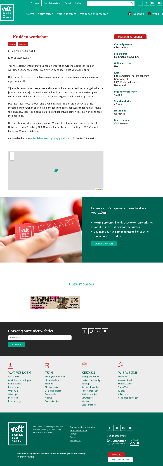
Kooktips (86, 383)
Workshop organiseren (93, 13)
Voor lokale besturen (52, 3)
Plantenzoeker (52, 387)
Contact (78, 3)
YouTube (159, 3)
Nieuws (29, 13)
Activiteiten (45, 13)
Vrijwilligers (13, 394)
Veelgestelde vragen (128, 397)
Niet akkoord (120, 459)
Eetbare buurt (15, 387)
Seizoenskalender (90, 387)
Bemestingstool (53, 390)
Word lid (157, 13)
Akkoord (116, 454)
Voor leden (35, 3)
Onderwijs (13, 390)
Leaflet (99, 189)
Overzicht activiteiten (130, 36)
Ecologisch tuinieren (55, 376)
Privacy (73, 433)
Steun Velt (123, 387)
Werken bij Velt (125, 380)
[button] (56, 171)
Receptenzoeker (90, 390)
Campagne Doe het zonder (82, 427)
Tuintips (49, 383)
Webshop (138, 13)
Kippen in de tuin (53, 380)
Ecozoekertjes (15, 401)
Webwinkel (75, 440)
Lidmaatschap (125, 383)
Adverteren (123, 394)
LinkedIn (152, 3)
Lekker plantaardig (91, 380)
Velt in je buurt (66, 13)
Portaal (68, 3)
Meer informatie (25, 456)
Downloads (50, 394)
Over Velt (122, 376)
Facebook (140, 3)
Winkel (121, 390)
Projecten (13, 397)
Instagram (146, 3)
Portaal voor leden (78, 430)
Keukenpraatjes (89, 394)
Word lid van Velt (104, 245)
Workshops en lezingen (19, 380)
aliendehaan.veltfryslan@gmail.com (50, 138)
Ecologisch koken (90, 376)
